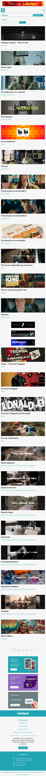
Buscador (4, 19)
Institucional (23, 723)
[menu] (43, 10)
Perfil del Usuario (23, 729)
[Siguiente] (36, 650)
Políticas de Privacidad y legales (23, 732)
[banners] (23, 3)
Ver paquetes (14, 687)
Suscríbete (23, 748)
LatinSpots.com (14, 772)
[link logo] (3, 10)
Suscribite (13, 669)
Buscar (22, 22)
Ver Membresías (15, 705)
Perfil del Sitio (23, 726)
